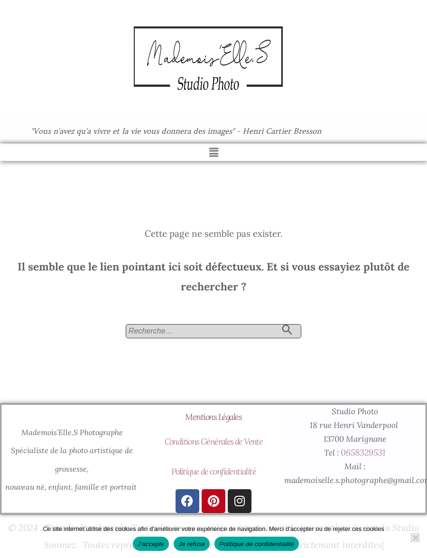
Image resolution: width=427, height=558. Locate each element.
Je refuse (191, 544)
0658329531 (363, 452)
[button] (213, 147)
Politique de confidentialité (213, 471)
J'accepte (151, 544)
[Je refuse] (415, 537)
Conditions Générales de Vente (214, 441)
